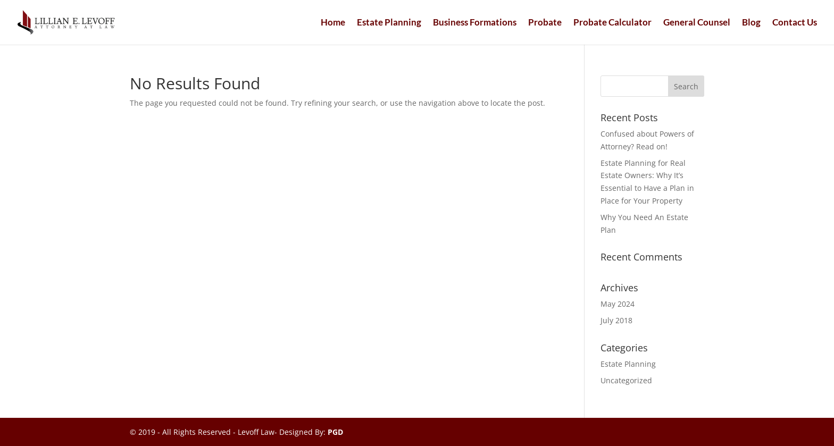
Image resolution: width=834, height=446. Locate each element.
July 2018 (616, 320)
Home (333, 23)
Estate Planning (389, 23)
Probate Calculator (612, 23)
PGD (335, 432)
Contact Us (794, 23)
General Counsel (696, 23)
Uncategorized (626, 380)
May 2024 (618, 304)
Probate (545, 23)
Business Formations (474, 23)
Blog (751, 23)
